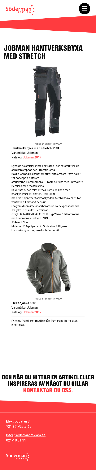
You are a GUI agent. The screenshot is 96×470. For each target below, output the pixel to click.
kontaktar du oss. (48, 390)
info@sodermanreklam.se (26, 435)
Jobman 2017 (32, 157)
